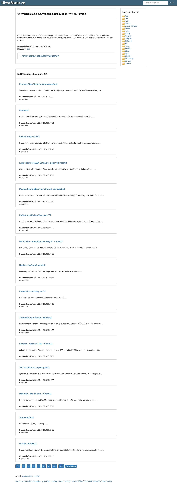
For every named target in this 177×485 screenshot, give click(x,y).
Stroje (126, 51)
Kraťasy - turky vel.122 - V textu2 (35, 344)
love (103, 481)
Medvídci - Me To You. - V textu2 (35, 394)
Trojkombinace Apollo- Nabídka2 (35, 317)
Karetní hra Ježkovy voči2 (32, 291)
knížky (109, 481)
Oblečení (127, 41)
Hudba (126, 28)
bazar (61, 481)
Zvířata (126, 61)
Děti (28, 49)
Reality (126, 48)
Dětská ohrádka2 (27, 443)
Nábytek (126, 38)
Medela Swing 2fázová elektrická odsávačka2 (42, 189)
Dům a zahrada (129, 26)
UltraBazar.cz (27, 476)
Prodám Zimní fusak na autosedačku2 (38, 84)
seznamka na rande (23, 481)
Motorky (126, 36)
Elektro (126, 23)
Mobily (126, 33)
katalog (54, 481)
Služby (126, 56)
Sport (125, 53)
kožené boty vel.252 (29, 136)
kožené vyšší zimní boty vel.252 (35, 215)
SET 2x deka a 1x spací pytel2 (34, 367)
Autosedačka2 (26, 417)
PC (124, 43)
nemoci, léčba (77, 481)
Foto (125, 21)
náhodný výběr (71, 466)
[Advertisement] (66, 26)
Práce (126, 46)
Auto (125, 16)
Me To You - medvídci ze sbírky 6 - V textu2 (40, 241)
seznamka (36, 481)
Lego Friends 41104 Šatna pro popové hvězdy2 (43, 163)
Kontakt (36, 476)
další (61, 466)
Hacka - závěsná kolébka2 (32, 265)
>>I (54, 466)
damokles (97, 481)
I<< (18, 466)
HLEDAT (171, 2)
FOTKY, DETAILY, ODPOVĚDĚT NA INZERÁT (40, 56)
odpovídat (88, 481)
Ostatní (126, 63)
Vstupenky (127, 58)
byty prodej (46, 481)
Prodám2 (23, 110)
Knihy (125, 31)
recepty (67, 481)
